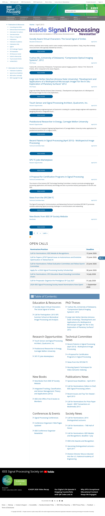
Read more (41, 51)
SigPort (12, 46)
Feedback (90, 505)
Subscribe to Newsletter (62, 2)
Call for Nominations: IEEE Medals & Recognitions (49, 253)
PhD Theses (33, 63)
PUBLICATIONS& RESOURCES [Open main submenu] (11, 18)
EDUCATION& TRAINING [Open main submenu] (36, 18)
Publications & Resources (16, 25)
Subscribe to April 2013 (30, 237)
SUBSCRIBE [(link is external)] (20, 482)
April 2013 (94, 42)
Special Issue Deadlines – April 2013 (81, 381)
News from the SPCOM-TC (77, 362)
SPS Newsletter (14, 51)
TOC (101, 258)
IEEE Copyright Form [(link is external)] (16, 78)
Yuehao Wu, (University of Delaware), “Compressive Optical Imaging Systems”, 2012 (81, 309)
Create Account (91, 2)
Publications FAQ (14, 44)
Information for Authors (16, 32)
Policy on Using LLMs (15, 37)
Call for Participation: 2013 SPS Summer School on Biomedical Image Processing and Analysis (46, 317)
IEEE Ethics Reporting (63, 505)
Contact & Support (21, 505)
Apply (96, 11)
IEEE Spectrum (37, 2)
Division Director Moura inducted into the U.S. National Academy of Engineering (80, 456)
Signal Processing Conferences (46, 418)
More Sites (48, 2)
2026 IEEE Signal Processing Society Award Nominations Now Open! (56, 284)
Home (32, 24)
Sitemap (10, 505)
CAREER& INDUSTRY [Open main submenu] (63, 18)
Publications (13, 39)
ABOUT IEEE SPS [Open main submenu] (76, 18)
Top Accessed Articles (16, 59)
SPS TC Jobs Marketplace (44, 356)
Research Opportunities (36, 105)
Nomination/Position (39, 249)
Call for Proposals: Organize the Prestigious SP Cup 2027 (52, 280)
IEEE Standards (26, 2)
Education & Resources (36, 42)
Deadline (90, 249)
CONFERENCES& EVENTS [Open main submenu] (24, 18)
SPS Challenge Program (16, 49)
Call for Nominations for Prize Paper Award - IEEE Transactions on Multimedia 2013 (81, 404)
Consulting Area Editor (16, 27)
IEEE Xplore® (14, 2)
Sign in (101, 2)
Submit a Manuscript (15, 56)
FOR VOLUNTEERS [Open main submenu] (92, 17)
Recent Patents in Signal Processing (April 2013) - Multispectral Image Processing (81, 346)
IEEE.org (4, 2)
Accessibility (33, 505)
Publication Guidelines (16, 42)
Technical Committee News (37, 146)
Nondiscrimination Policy (46, 505)
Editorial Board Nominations (17, 29)
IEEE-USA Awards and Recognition (80, 441)
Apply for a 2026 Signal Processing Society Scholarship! (51, 270)
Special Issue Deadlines (16, 73)
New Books (33, 219)
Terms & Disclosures (8, 507)
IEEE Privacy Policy (79, 505)
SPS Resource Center (15, 54)
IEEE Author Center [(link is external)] (16, 75)
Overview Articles (14, 34)
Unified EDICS (13, 61)
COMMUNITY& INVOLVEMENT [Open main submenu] (51, 18)
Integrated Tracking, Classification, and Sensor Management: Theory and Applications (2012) (47, 391)
